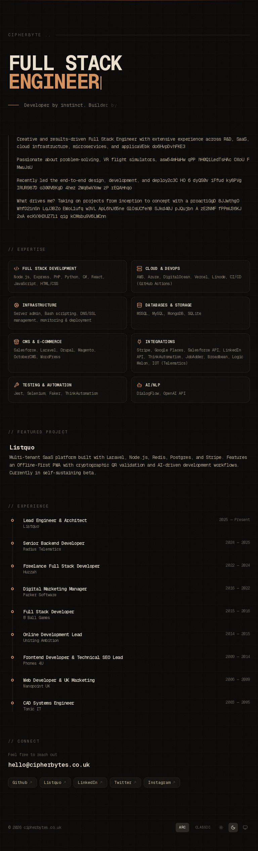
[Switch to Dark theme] (233, 827)
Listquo (21, 447)
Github (22, 785)
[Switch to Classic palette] (203, 827)
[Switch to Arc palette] (182, 827)
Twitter (125, 785)
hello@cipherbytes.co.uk (49, 767)
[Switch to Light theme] (221, 827)
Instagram (162, 785)
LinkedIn (90, 785)
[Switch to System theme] (245, 827)
